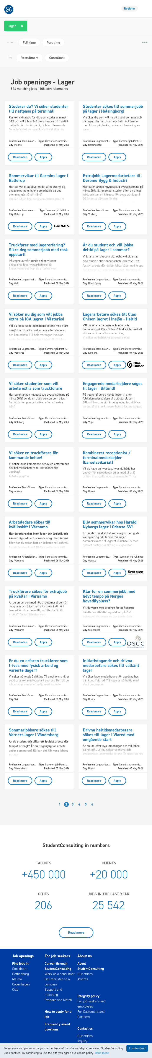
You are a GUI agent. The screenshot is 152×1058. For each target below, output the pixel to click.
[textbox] (30, 26)
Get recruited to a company (57, 982)
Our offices (85, 974)
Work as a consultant (60, 974)
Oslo (15, 989)
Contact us (85, 1028)
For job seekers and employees (91, 1004)
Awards (82, 979)
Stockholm (19, 968)
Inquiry (82, 1041)
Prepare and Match (58, 1000)
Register (129, 8)
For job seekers (57, 956)
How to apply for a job (58, 1014)
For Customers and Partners (91, 1014)
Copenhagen (21, 984)
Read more (76, 932)
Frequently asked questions (57, 1027)
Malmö (17, 979)
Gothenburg (20, 974)
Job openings (23, 956)
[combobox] (76, 26)
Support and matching (53, 992)
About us (84, 956)
